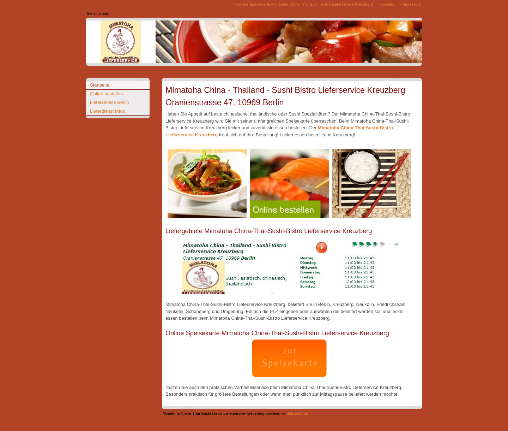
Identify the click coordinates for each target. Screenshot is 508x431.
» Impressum (409, 4)
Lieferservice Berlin (109, 102)
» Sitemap (385, 4)
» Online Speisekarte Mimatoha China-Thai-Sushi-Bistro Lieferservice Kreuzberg (303, 4)
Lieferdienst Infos (107, 111)
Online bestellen (106, 93)
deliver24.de (297, 413)
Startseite (118, 13)
